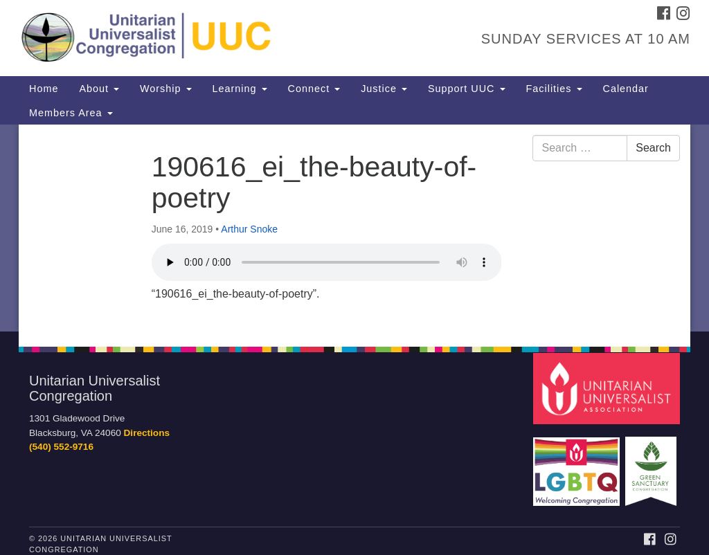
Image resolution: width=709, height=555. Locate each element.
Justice (384, 88)
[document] (354, 228)
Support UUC (466, 88)
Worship (166, 88)
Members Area (71, 112)
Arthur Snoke (249, 229)
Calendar (626, 88)
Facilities (554, 88)
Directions (147, 433)
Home (43, 88)
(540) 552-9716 (61, 447)
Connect (314, 88)
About (99, 88)
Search (653, 148)
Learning (240, 88)
